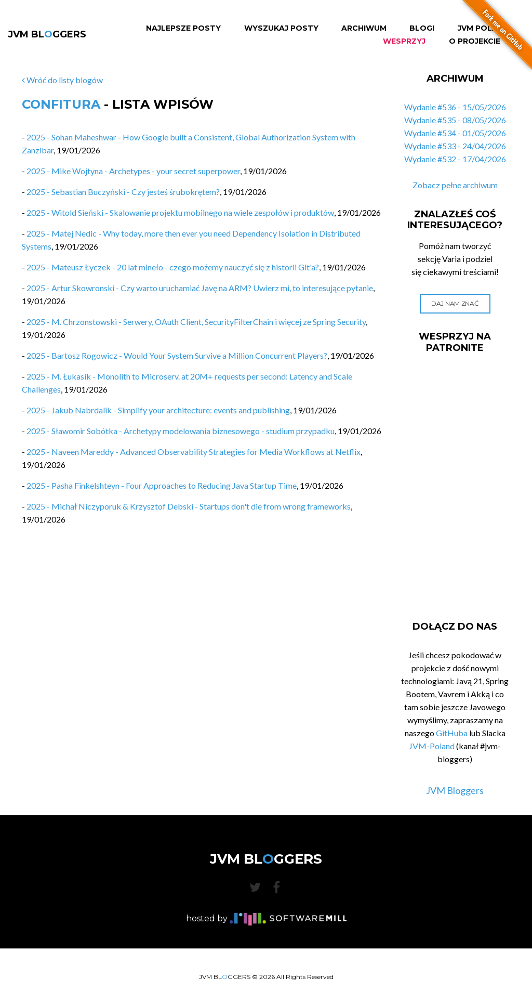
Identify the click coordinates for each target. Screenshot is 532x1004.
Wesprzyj (404, 41)
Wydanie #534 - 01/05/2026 (455, 133)
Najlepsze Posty (183, 28)
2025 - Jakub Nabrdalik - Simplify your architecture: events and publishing (158, 410)
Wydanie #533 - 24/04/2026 (455, 146)
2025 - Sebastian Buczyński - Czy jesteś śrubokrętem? (123, 192)
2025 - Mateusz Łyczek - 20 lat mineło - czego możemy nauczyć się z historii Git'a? (172, 267)
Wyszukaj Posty (281, 28)
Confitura (61, 104)
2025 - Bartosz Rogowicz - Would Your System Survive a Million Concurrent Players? (176, 355)
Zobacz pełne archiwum (455, 185)
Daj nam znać (454, 303)
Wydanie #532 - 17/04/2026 (455, 159)
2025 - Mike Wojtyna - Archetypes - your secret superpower (133, 171)
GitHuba (452, 733)
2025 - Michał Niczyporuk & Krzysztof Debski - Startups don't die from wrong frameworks (188, 506)
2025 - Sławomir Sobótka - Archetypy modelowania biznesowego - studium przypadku (180, 431)
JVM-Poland (432, 746)
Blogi (421, 28)
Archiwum (364, 28)
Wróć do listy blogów (62, 80)
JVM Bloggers (455, 790)
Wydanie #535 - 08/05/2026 (455, 120)
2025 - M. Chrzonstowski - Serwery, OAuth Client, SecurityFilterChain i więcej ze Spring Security (196, 322)
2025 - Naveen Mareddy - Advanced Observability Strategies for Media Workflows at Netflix (193, 452)
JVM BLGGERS (47, 34)
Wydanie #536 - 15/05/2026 (455, 107)
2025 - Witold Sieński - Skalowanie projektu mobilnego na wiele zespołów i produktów (180, 212)
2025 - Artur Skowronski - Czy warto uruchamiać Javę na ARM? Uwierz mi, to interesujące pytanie (199, 288)
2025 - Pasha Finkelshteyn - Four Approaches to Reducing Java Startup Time (161, 485)
